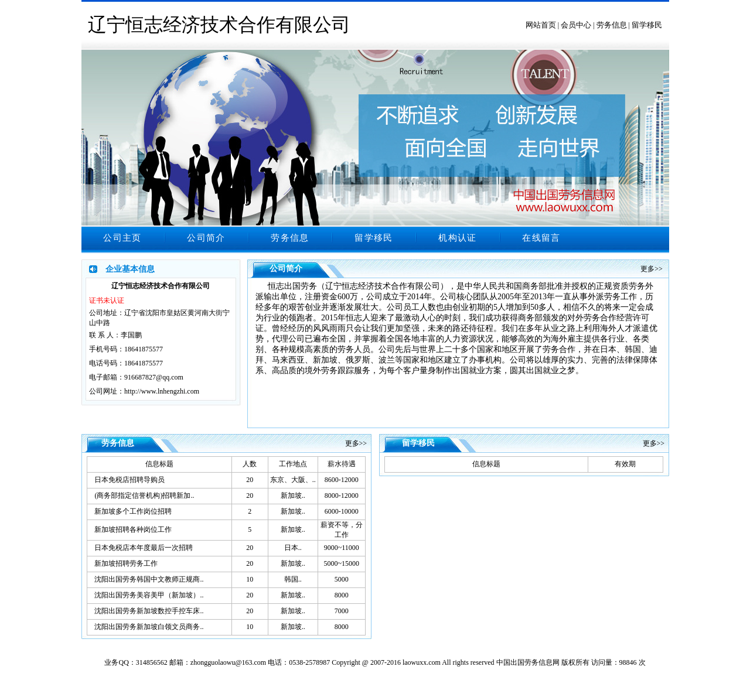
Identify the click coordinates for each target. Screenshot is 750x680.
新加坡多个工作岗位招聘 (133, 511)
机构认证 (457, 237)
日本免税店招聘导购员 (129, 480)
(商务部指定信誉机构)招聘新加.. (144, 495)
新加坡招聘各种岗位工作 (133, 529)
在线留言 (541, 237)
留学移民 (647, 24)
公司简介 (206, 237)
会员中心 (576, 24)
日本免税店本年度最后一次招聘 (143, 548)
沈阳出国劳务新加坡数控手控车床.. (148, 611)
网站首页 (541, 24)
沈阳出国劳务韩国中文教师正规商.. (148, 579)
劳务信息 (611, 24)
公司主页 (122, 237)
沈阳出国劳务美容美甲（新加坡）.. (148, 595)
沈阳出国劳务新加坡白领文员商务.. (148, 627)
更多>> (651, 269)
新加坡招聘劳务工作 (126, 563)
